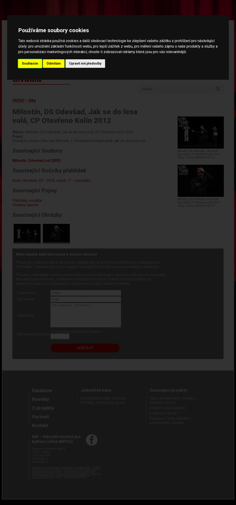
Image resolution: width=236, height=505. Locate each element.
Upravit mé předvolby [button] (85, 63)
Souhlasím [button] (30, 63)
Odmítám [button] (54, 63)
